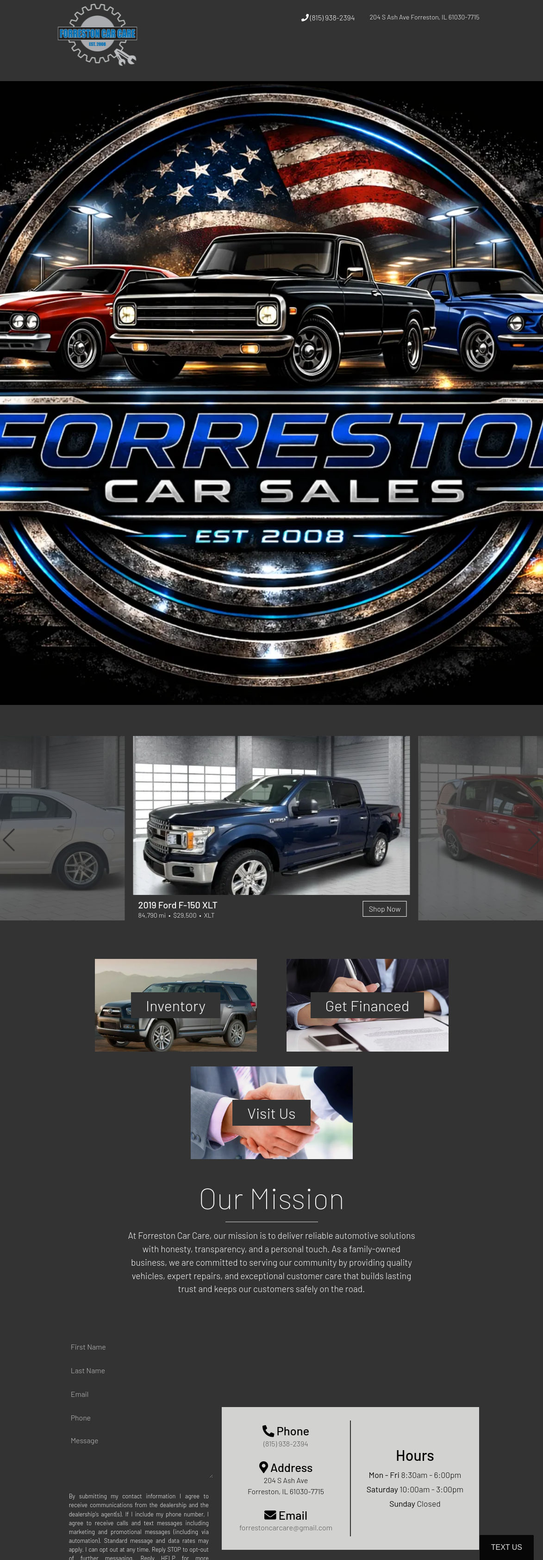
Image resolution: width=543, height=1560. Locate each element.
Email (80, 1393)
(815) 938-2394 (328, 17)
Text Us (506, 1547)
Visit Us (271, 1113)
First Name (88, 1346)
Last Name (88, 1370)
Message (85, 1440)
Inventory (176, 1005)
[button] (9, 840)
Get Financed (367, 1005)
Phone (81, 1417)
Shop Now (385, 908)
